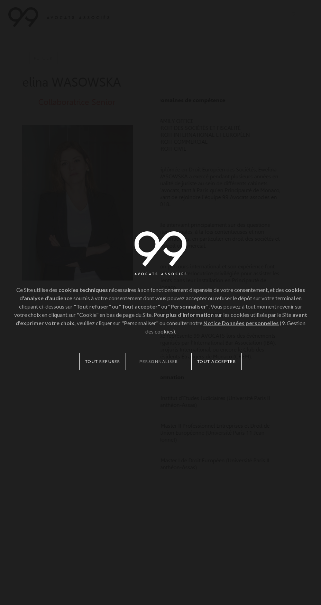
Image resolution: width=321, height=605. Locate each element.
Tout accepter (216, 361)
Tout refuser (102, 361)
